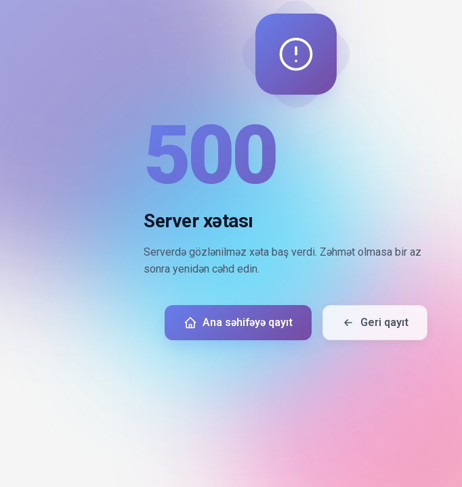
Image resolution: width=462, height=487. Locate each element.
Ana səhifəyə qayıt (238, 322)
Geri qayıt (374, 322)
